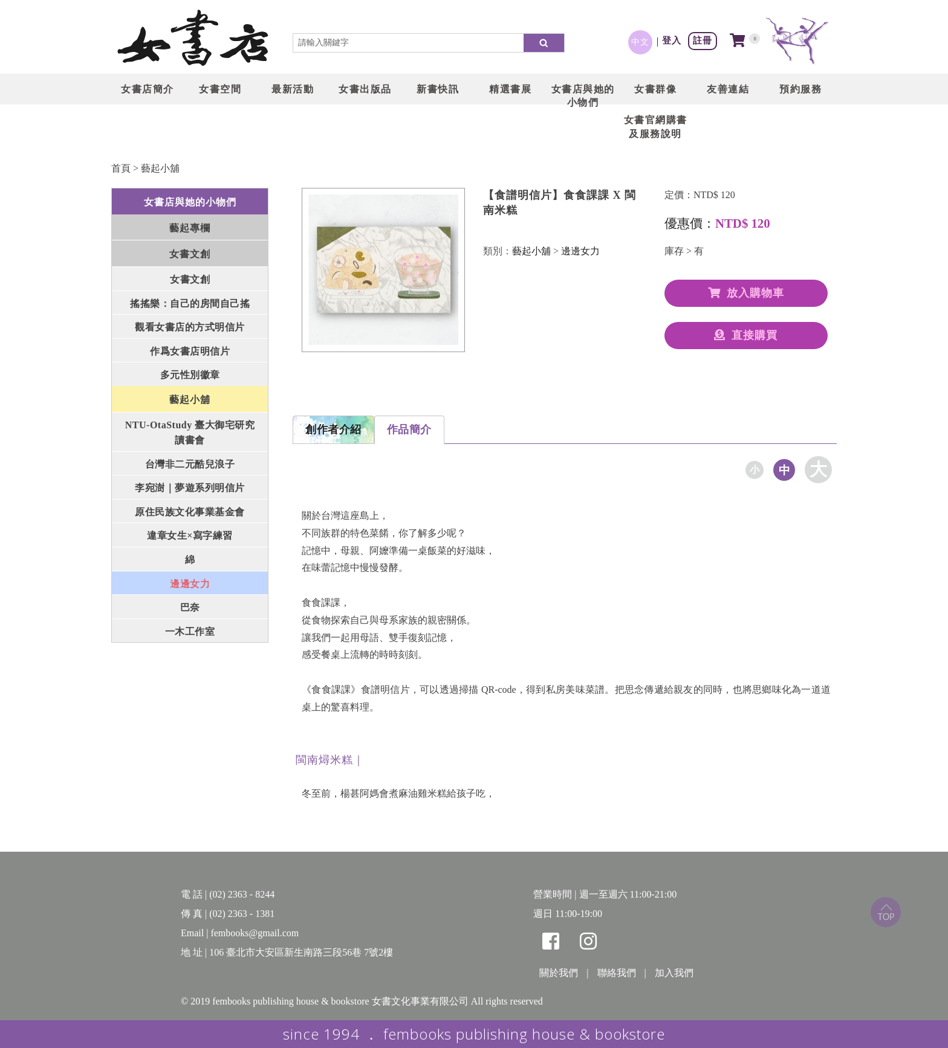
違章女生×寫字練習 (190, 535)
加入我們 (674, 973)
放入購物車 (746, 293)
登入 (671, 40)
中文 (640, 42)
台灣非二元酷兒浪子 (190, 464)
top (886, 912)
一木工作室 (190, 631)
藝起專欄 (189, 228)
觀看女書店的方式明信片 (190, 327)
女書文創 (189, 254)
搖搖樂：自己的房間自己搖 (190, 303)
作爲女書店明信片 (190, 351)
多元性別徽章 (190, 375)
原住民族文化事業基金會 (190, 512)
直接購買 (746, 335)
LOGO (192, 39)
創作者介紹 (333, 429)
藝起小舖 (160, 168)
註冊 (702, 40)
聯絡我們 (616, 973)
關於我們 (558, 973)
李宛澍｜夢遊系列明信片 (190, 488)
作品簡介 (409, 429)
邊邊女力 (190, 584)
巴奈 (190, 607)
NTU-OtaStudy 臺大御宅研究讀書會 (190, 433)
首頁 (121, 168)
